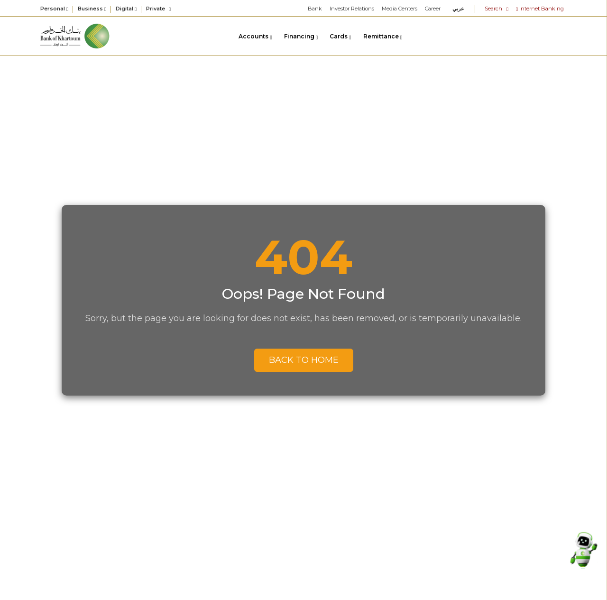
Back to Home (304, 360)
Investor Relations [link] (352, 8)
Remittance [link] (382, 36)
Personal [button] (54, 9)
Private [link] (158, 8)
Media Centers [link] (399, 8)
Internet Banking (540, 8)
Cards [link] (340, 36)
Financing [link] (301, 36)
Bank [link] (315, 8)
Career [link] (433, 8)
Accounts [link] (255, 36)
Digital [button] (126, 9)
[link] (75, 35)
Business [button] (92, 9)
